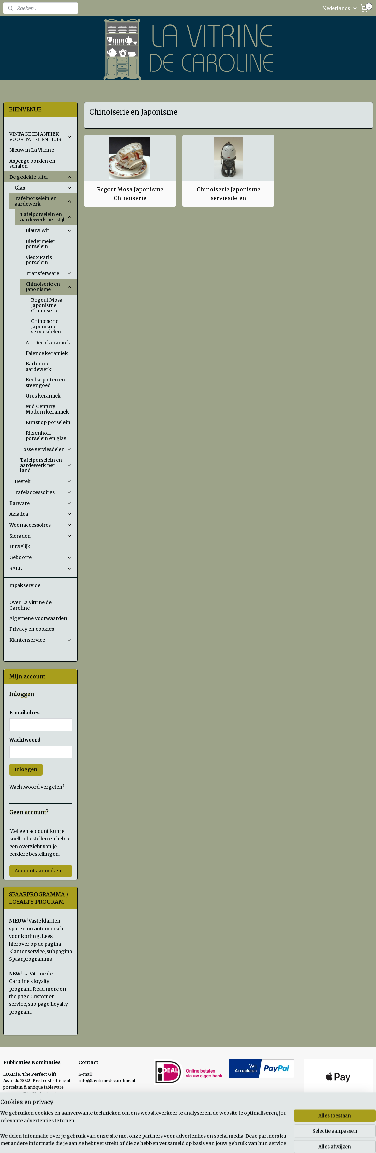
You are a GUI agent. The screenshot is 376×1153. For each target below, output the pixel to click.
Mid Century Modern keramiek (47, 409)
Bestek (43, 481)
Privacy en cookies (31, 629)
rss (234, 1140)
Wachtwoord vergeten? (36, 787)
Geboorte (40, 557)
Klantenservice (40, 640)
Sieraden (40, 536)
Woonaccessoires (40, 525)
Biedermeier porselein (40, 244)
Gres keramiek (43, 396)
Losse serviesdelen (46, 449)
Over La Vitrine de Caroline (30, 605)
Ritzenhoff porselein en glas (46, 435)
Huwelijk (19, 546)
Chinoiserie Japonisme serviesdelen (228, 193)
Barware (40, 503)
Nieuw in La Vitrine (31, 150)
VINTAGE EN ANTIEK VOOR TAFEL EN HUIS (40, 136)
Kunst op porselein (48, 422)
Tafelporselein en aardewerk (43, 201)
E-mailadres (24, 712)
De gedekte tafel (40, 177)
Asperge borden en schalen (32, 163)
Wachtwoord (24, 740)
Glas (43, 188)
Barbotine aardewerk (39, 366)
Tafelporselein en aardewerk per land (46, 465)
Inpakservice (24, 585)
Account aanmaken (38, 871)
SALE (40, 568)
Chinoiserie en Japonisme (49, 286)
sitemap (220, 1140)
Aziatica (40, 514)
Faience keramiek (47, 353)
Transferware (49, 273)
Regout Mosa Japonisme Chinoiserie (130, 193)
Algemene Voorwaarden (38, 618)
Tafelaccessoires (43, 492)
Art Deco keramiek (48, 343)
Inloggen (26, 769)
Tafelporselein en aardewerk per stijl (46, 217)
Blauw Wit (49, 230)
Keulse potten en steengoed (45, 382)
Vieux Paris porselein (39, 260)
